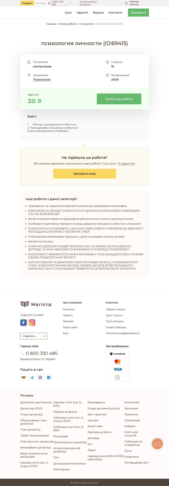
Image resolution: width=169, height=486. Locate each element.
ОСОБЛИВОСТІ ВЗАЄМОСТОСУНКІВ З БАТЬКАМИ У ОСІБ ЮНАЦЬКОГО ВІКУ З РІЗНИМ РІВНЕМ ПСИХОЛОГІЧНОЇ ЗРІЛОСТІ (85, 256)
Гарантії (82, 12)
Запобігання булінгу (40, 241)
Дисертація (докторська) (35, 401)
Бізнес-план (95, 425)
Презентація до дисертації (70, 441)
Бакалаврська (96, 401)
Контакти (115, 12)
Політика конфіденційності (123, 333)
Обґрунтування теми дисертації (33, 421)
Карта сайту (70, 327)
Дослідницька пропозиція (69, 462)
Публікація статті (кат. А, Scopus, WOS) (68, 418)
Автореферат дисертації (35, 446)
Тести (128, 450)
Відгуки (98, 12)
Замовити (138, 12)
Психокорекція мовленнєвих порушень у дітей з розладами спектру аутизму (76, 236)
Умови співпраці (116, 327)
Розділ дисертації (31, 413)
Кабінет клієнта (115, 309)
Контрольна (131, 401)
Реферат (130, 425)
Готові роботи (89, 3)
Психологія (41, 79)
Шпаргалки (131, 456)
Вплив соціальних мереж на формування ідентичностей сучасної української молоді (80, 218)
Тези (56, 456)
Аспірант (41, 3)
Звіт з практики (97, 413)
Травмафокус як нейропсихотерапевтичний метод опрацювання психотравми (77, 206)
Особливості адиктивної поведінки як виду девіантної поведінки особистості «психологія (84, 223)
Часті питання (114, 321)
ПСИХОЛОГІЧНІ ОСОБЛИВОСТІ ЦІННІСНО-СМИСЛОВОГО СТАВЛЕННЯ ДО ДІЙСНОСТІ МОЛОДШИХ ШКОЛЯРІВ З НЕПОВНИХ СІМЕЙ (85, 230)
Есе (90, 443)
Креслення (131, 407)
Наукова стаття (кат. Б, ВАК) (67, 403)
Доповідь (93, 437)
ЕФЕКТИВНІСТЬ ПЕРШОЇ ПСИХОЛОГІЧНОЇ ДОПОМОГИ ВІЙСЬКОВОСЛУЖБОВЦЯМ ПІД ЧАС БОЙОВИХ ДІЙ (84, 212)
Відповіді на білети (99, 431)
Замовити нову (84, 173)
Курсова (93, 419)
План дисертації (30, 428)
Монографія (60, 435)
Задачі (92, 449)
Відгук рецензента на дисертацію (33, 454)
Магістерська (61, 468)
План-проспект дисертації (36, 440)
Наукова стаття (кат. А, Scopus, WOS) (34, 463)
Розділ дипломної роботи (104, 407)
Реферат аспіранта (65, 411)
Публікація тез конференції (133, 442)
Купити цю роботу (119, 99)
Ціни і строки (114, 315)
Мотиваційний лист (136, 462)
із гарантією (126, 163)
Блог (66, 333)
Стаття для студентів (131, 433)
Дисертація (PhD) (31, 407)
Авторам (111, 3)
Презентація (132, 419)
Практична (131, 413)
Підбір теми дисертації (34, 435)
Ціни (68, 12)
